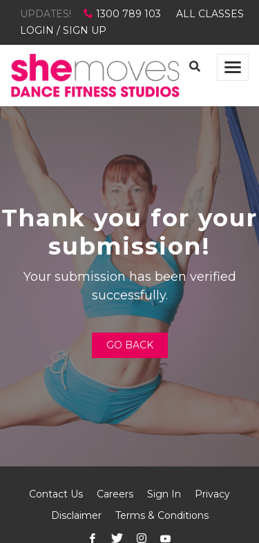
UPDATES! (45, 14)
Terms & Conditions (162, 515)
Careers (115, 494)
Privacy (212, 494)
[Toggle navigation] (233, 67)
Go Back (129, 345)
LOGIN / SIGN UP (63, 30)
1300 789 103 (124, 14)
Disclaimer (76, 515)
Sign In (164, 494)
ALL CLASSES (210, 14)
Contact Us (56, 494)
